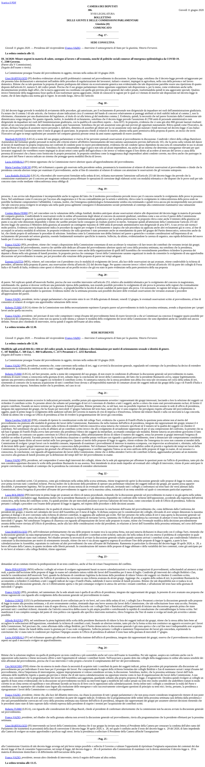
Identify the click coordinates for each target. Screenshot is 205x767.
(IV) (27, 161)
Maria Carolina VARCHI (18, 167)
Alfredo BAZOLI (14, 620)
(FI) (30, 78)
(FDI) (34, 167)
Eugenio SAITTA (14, 261)
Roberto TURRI (13, 307)
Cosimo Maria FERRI (16, 213)
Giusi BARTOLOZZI (16, 78)
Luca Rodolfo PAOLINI (17, 175)
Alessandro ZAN (13, 509)
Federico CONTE (14, 600)
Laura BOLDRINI (14, 495)
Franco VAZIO (72, 48)
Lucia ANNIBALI (14, 161)
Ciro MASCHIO (13, 666)
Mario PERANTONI (15, 569)
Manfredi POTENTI (15, 139)
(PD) (23, 244)
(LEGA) (31, 139)
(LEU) (27, 600)
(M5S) (27, 261)
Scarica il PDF (8, 2)
